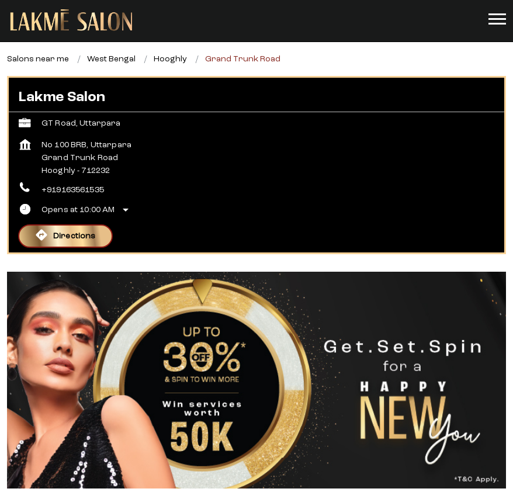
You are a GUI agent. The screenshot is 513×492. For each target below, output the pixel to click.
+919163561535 (72, 169)
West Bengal (111, 38)
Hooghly (170, 38)
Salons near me (38, 38)
